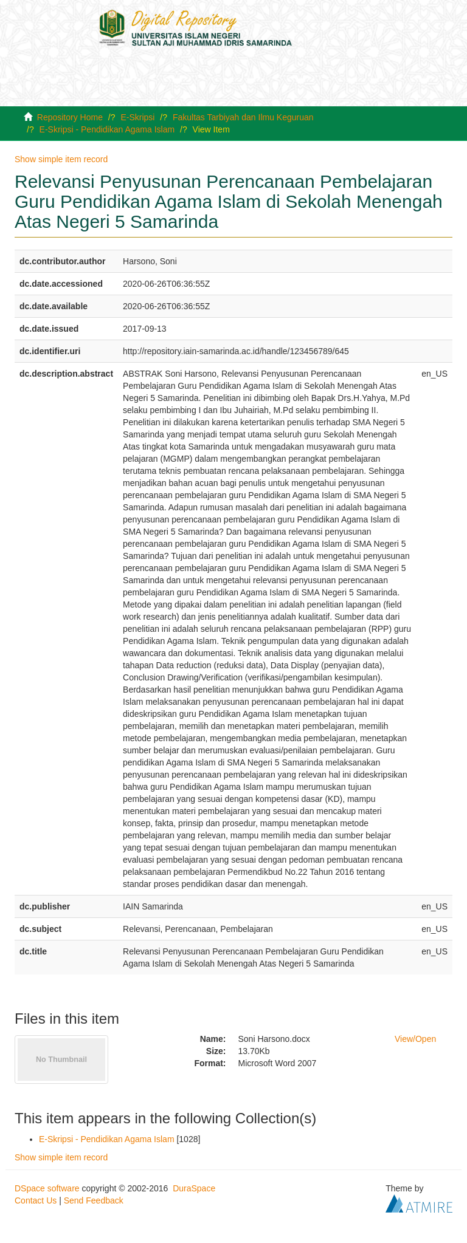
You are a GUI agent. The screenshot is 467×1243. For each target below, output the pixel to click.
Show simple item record (61, 159)
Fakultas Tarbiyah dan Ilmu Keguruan (243, 117)
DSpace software (47, 1188)
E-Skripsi (137, 117)
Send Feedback (93, 1200)
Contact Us (36, 1200)
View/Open (415, 1039)
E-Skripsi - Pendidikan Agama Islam (107, 129)
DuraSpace (194, 1188)
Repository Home (70, 117)
